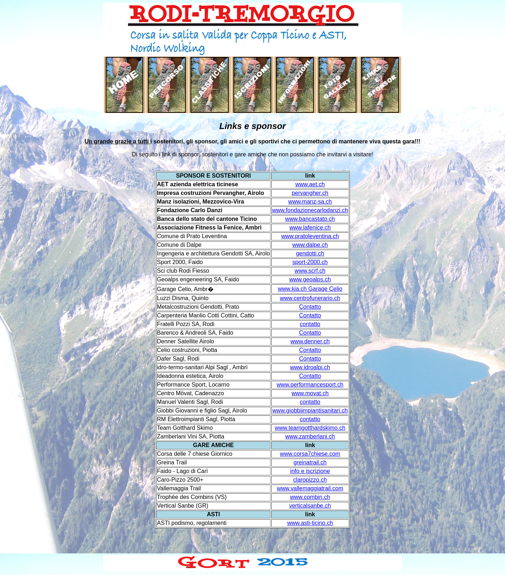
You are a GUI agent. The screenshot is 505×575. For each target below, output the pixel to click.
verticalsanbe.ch (310, 506)
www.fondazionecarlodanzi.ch (310, 210)
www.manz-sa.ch (310, 202)
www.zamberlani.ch (310, 436)
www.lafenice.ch (310, 227)
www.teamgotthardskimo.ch (310, 428)
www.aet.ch (310, 184)
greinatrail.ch (310, 462)
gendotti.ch (310, 253)
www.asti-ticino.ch (310, 523)
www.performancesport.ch (310, 385)
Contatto (310, 307)
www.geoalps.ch (310, 279)
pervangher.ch (310, 193)
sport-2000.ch (310, 262)
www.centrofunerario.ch (310, 298)
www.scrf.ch (310, 271)
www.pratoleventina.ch (310, 236)
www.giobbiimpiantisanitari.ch (310, 410)
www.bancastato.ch (310, 219)
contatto (310, 324)
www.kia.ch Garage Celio (310, 289)
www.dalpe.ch (310, 245)
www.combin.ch (310, 497)
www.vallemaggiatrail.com (310, 488)
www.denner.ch (310, 341)
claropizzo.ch (310, 480)
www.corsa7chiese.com (310, 454)
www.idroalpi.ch (310, 367)
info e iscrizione (310, 471)
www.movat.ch (310, 393)
